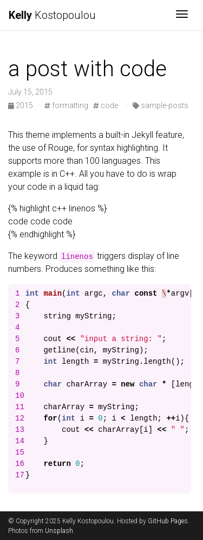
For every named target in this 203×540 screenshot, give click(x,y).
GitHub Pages (168, 521)
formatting (66, 105)
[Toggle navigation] (181, 15)
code (105, 105)
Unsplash (59, 531)
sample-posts (160, 105)
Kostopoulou (52, 15)
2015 (21, 105)
